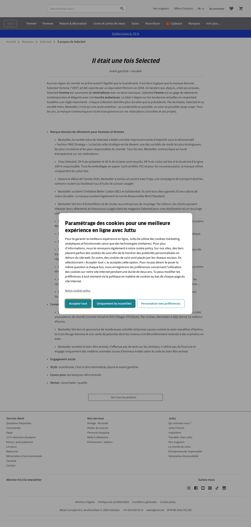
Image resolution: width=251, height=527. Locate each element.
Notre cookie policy (77, 290)
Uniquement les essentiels (114, 303)
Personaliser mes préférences (160, 303)
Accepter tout (78, 303)
